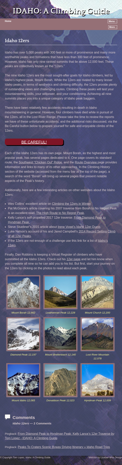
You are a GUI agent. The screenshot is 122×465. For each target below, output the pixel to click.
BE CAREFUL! (34, 142)
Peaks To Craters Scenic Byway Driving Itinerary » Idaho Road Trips (64, 447)
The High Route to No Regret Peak (60, 213)
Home (8, 21)
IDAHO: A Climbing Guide (61, 11)
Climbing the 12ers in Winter (71, 203)
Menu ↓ (113, 21)
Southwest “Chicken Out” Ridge (40, 162)
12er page (73, 259)
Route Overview (86, 162)
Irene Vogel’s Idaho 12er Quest (79, 226)
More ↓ (113, 27)
